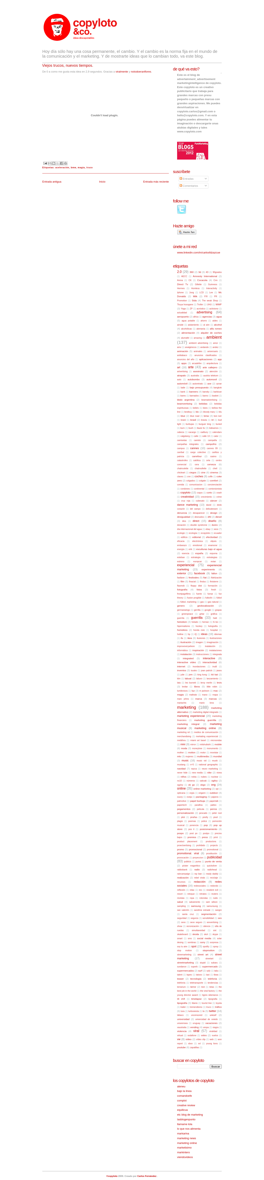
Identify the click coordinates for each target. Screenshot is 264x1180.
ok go (191, 784)
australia (195, 375)
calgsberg (185, 436)
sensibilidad (208, 918)
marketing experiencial (191, 715)
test (203, 987)
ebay (208, 529)
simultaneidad (198, 930)
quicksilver (212, 866)
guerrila (180, 618)
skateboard (182, 934)
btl (212, 420)
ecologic (181, 533)
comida (180, 484)
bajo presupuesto (199, 387)
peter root (217, 813)
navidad (181, 768)
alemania (200, 329)
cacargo (192, 432)
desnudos (199, 517)
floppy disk (196, 586)
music (185, 760)
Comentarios (189, 185)
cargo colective (198, 452)
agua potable (188, 321)
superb (194, 967)
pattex (213, 805)
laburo (199, 678)
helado (195, 622)
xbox (190, 1043)
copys (200, 493)
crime (219, 497)
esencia (185, 553)
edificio (184, 537)
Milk (195, 296)
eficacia (180, 541)
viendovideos (185, 1157)
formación (213, 586)
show (179, 926)
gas (202, 602)
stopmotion (208, 950)
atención (213, 371)
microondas (216, 740)
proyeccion (198, 858)
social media (204, 938)
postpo (206, 833)
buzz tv (201, 427)
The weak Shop (210, 300)
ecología (193, 533)
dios (184, 521)
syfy (208, 971)
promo (180, 849)
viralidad (213, 1031)
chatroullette (201, 468)
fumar (210, 594)
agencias (207, 316)
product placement (187, 841)
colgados (190, 481)
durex (215, 524)
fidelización (216, 578)
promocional (195, 849)
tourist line (207, 1003)
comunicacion (195, 484)
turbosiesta (193, 1011)
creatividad (187, 496)
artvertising (182, 371)
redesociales (200, 886)
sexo (183, 922)
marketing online (205, 728)
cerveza (211, 464)
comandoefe (184, 1095)
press (205, 837)
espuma (213, 553)
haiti (215, 618)
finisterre (214, 581)
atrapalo (181, 375)
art (178, 367)
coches (199, 476)
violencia (181, 1031)
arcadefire (197, 363)
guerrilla (196, 617)
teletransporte (196, 983)
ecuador (218, 533)
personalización (185, 813)
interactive (209, 658)
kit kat (214, 674)
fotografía (182, 589)
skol (206, 934)
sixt (215, 930)
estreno (180, 561)
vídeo (189, 1039)
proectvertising (184, 845)
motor (203, 752)
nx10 (179, 781)
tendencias (213, 983)
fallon (214, 573)
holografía (213, 626)
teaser (180, 978)
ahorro (204, 321)
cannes (194, 448)
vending (194, 1027)
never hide (182, 773)
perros (213, 809)
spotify (206, 946)
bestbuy (188, 412)
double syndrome (198, 525)
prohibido (200, 845)
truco (89, 167)
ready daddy (212, 874)
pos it (191, 829)
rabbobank (182, 870)
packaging (201, 796)
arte (191, 367)
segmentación (208, 914)
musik (215, 761)
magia (81, 167)
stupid (203, 963)
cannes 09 (212, 448)
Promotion (182, 300)
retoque (191, 894)
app (220, 359)
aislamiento (193, 325)
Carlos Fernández (147, 1176)
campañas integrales (188, 444)
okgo (203, 784)
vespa (206, 1027)
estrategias (212, 557)
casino (213, 456)
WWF (219, 304)
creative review (186, 1105)
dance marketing (187, 504)
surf (200, 970)
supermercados (185, 970)
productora (211, 841)
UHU (209, 304)
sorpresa (214, 942)
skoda (195, 934)
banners (193, 391)
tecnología (195, 978)
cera (197, 464)
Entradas (187, 178)
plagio (180, 821)
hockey (199, 626)
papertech (182, 805)
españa (199, 553)
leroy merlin (206, 683)
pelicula (200, 809)
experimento (208, 569)
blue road (195, 416)
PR (215, 296)
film (182, 581)
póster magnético (191, 866)
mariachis (181, 703)
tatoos (199, 975)
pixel (215, 817)
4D (207, 272)
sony (202, 942)
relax (192, 890)
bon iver (218, 416)
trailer (183, 1007)
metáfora (181, 740)
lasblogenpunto (186, 1119)
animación (182, 351)
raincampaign (183, 874)
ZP (191, 309)
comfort (214, 480)
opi (216, 789)
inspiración (198, 650)
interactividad (210, 662)
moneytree (197, 748)
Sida (194, 300)
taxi (207, 975)
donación (181, 525)
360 (192, 272)
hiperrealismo (183, 626)
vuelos (215, 1035)
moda (184, 748)
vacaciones (211, 1023)
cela (208, 460)
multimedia (203, 756)
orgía (191, 793)
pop (206, 825)
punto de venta (213, 861)
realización (183, 877)
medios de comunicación (206, 732)
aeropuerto (183, 316)
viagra (215, 1027)
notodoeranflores (141, 71)
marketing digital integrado (205, 712)
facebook (199, 573)
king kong (202, 675)
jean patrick (206, 670)
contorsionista (215, 489)
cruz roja (185, 501)
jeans (219, 670)
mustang (181, 764)
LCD (202, 292)
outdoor (214, 792)
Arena (180, 280)
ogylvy (180, 785)
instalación (186, 654)
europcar (197, 561)
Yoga (183, 309)
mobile (218, 744)
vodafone (191, 1035)
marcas (213, 698)
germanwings (183, 610)
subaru (214, 963)
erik (190, 549)
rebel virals (199, 878)
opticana (181, 793)
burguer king (205, 424)
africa (195, 317)
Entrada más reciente (156, 181)
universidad (183, 1019)
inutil (214, 666)
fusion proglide (194, 598)
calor (216, 436)
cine (203, 472)
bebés (196, 408)
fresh (213, 590)
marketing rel (183, 732)
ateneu (181, 1086)
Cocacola (202, 280)
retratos (203, 894)
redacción (200, 881)
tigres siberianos (210, 995)
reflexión (181, 890)
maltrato (193, 695)
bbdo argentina (186, 399)
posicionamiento (208, 829)
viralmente (122, 71)
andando (204, 347)
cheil (215, 468)
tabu (216, 971)
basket (215, 396)
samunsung (212, 906)
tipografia (212, 999)
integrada (217, 654)
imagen (199, 642)
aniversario (212, 351)
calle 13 (206, 436)
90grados (217, 272)
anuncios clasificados (206, 355)
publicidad (214, 857)
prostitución (211, 853)
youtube (181, 1047)
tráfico (218, 1007)
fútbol (219, 598)
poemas (192, 821)
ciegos (192, 472)
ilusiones (201, 638)
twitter (212, 1011)
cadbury (204, 432)
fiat (205, 577)
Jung (191, 292)
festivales (194, 577)
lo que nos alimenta (189, 1128)
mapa (215, 695)
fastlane (181, 578)
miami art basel (198, 740)
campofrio (211, 444)
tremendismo (196, 1007)
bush (191, 428)
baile (183, 387)
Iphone (180, 292)
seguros (194, 918)
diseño (212, 520)
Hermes (181, 288)
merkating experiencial (207, 736)
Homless (195, 288)
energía (180, 549)
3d (199, 272)
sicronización (192, 926)
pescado (203, 813)
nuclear (214, 777)
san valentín (183, 910)
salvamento (194, 902)
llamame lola (184, 1124)
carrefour (197, 456)
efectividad (212, 537)
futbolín (208, 598)
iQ (196, 634)
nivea (219, 773)
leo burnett (190, 683)
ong (213, 784)
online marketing (202, 788)
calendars (217, 432)
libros (197, 686)
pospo (180, 833)
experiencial (185, 565)
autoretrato (197, 384)
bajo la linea (184, 1091)
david (208, 505)
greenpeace (187, 614)
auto (179, 379)
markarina (183, 1133)
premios (191, 837)
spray (215, 946)
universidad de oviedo (206, 1019)
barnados (194, 396)
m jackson (204, 691)
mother (180, 752)
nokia (193, 777)
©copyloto (112, 1176)
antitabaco (182, 355)
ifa (182, 638)
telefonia (212, 978)
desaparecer (199, 513)
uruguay (197, 1023)
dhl (209, 516)
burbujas (190, 424)
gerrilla (197, 610)
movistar (214, 752)
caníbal (180, 452)
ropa (192, 898)
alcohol (218, 324)
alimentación (188, 332)
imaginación (212, 642)
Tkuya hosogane (185, 304)
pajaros (214, 797)
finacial (192, 581)
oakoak (203, 781)
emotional (197, 545)
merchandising (184, 736)
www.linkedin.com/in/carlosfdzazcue (198, 252)
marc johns (183, 699)
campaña (212, 440)
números (191, 781)
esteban (181, 557)
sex (220, 918)
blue (183, 415)
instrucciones (202, 654)
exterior (181, 573)
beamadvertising (209, 400)
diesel (218, 516)
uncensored (196, 1015)
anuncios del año (185, 359)
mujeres (189, 756)
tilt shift (181, 999)
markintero (183, 1152)
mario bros (206, 703)
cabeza (180, 432)
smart (179, 938)
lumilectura (182, 691)
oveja (189, 797)
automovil (212, 379)
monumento (212, 748)
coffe (210, 476)
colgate (202, 481)
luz (193, 690)
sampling (181, 906)
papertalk (213, 801)
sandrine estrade (202, 910)
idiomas (218, 634)
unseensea (182, 1023)
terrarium (181, 987)
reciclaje (214, 878)
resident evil (212, 890)
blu (220, 412)
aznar (219, 384)
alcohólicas (186, 329)
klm (178, 678)
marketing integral (188, 724)
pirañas (193, 817)
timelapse (196, 998)
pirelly (205, 817)
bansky (206, 392)
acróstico (201, 309)
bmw (73, 167)
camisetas (182, 440)
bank (182, 392)
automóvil (182, 383)
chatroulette (182, 468)
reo (200, 890)
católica (197, 460)
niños (183, 776)
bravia (204, 420)
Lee (211, 292)
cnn (189, 476)
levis (219, 682)
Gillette (198, 284)
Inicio (102, 181)
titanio (195, 1003)
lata (179, 683)
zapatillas (194, 1047)
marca (198, 698)
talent (179, 975)
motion (191, 752)
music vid (201, 761)
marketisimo (184, 1147)
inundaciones (199, 666)
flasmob (181, 586)
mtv (179, 756)
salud (180, 901)
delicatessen (212, 509)
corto (209, 492)
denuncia (182, 512)
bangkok (218, 387)
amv (179, 347)
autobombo (194, 379)
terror (193, 986)
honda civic (199, 630)
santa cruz (188, 914)
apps (183, 363)
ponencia (194, 825)
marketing (186, 707)
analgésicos (190, 347)
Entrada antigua (51, 181)
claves (180, 476)
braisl (183, 420)
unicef (213, 1015)
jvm (190, 674)
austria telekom (210, 375)
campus (181, 448)
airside (180, 325)
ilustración (185, 642)
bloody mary (209, 412)
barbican (217, 392)
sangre (218, 910)
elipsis (213, 541)
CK (190, 280)
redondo (214, 886)
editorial (196, 537)
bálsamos (213, 428)
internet (181, 666)
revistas (181, 898)
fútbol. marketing (188, 602)
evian (213, 561)
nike (209, 772)
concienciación (215, 484)
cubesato (200, 501)
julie (182, 675)
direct (196, 520)
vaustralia (181, 1027)
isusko (194, 670)
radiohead (212, 870)
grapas (218, 610)
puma (198, 861)
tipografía (182, 1003)
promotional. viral (188, 853)
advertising (204, 312)
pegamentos (183, 809)
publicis (187, 861)
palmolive (181, 801)
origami (202, 793)
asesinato (198, 371)
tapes (189, 975)
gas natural (213, 602)
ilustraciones (216, 638)
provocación (183, 858)
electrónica (197, 541)
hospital (214, 630)
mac (215, 690)
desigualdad (183, 516)
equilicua (182, 1109)
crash (219, 493)
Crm (215, 280)
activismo (213, 309)
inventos (181, 670)
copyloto (185, 492)
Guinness (212, 284)
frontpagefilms (184, 594)
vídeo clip (201, 1039)
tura (183, 1011)
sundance (181, 967)
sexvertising (212, 922)
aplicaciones (205, 359)
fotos (199, 589)
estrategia (196, 557)
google (207, 610)
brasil (193, 419)
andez (215, 347)
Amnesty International (205, 276)
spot (193, 946)
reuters (214, 894)
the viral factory (207, 991)
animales (198, 351)
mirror (193, 744)
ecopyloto (205, 533)
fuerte (199, 594)
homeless (182, 630)
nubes (204, 777)
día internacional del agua (189, 529)
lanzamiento (212, 678)
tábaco (180, 1015)
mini (182, 744)
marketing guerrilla (205, 720)
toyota (219, 1003)
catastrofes (182, 460)
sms (190, 938)
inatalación (210, 646)
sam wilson (212, 902)
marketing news (186, 1138)
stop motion (184, 950)
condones (185, 489)
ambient (214, 337)
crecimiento (206, 497)
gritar (202, 614)
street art (203, 954)
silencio (206, 926)
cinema (214, 472)
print (216, 837)
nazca (194, 769)
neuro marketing (210, 769)
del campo (195, 509)
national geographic (208, 764)
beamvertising (184, 403)
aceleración (62, 167)
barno (205, 396)
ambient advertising (198, 343)
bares (183, 396)
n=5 (192, 764)
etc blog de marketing (190, 1114)
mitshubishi (205, 744)
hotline (180, 634)
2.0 (179, 272)
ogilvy (214, 780)
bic (197, 411)
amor (215, 343)
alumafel (185, 338)
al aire (206, 325)
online (181, 788)
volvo (204, 1035)
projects (214, 845)
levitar (185, 687)
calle (196, 436)
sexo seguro (196, 922)
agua (219, 316)
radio (197, 869)
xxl (199, 1043)
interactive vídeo (186, 662)
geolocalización (205, 605)
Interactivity (211, 288)
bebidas (203, 403)
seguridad (182, 918)
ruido (215, 898)
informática (182, 650)
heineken (182, 621)
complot (182, 1100)
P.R (206, 296)
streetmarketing (185, 962)
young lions (212, 1043)
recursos (181, 882)
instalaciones (215, 650)
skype (215, 934)
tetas (211, 987)
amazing (198, 338)
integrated (188, 658)
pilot (183, 817)
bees (205, 408)
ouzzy (180, 797)
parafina (199, 805)
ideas (204, 634)
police (204, 821)
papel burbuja (197, 801)
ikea (189, 638)
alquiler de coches (211, 332)
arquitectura (212, 363)
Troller (200, 304)
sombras (192, 942)
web (212, 1039)
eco (216, 529)
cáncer (213, 500)
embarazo (182, 545)
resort (180, 894)
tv (204, 1011)
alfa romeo (216, 328)
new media (197, 773)
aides (215, 321)
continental (199, 489)
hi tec (215, 622)
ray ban (198, 874)
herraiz (205, 622)
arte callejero (210, 367)
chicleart (181, 472)
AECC (184, 276)
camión (197, 440)
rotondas (203, 898)
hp (189, 634)
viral (196, 1031)
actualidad (182, 312)
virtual (180, 1035)
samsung (196, 906)
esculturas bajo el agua (209, 549)
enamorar (212, 545)
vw (178, 1039)
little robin (212, 687)
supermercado (210, 966)
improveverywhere (186, 646)
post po (193, 833)
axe (209, 383)
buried (219, 424)
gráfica (214, 614)
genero (181, 605)
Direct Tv (182, 284)
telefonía (181, 983)
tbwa (216, 975)
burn (182, 428)
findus (203, 581)
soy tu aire (182, 946)
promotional (212, 849)
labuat (188, 678)
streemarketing (184, 954)
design (213, 512)
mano (204, 695)
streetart (209, 958)
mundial (217, 756)
